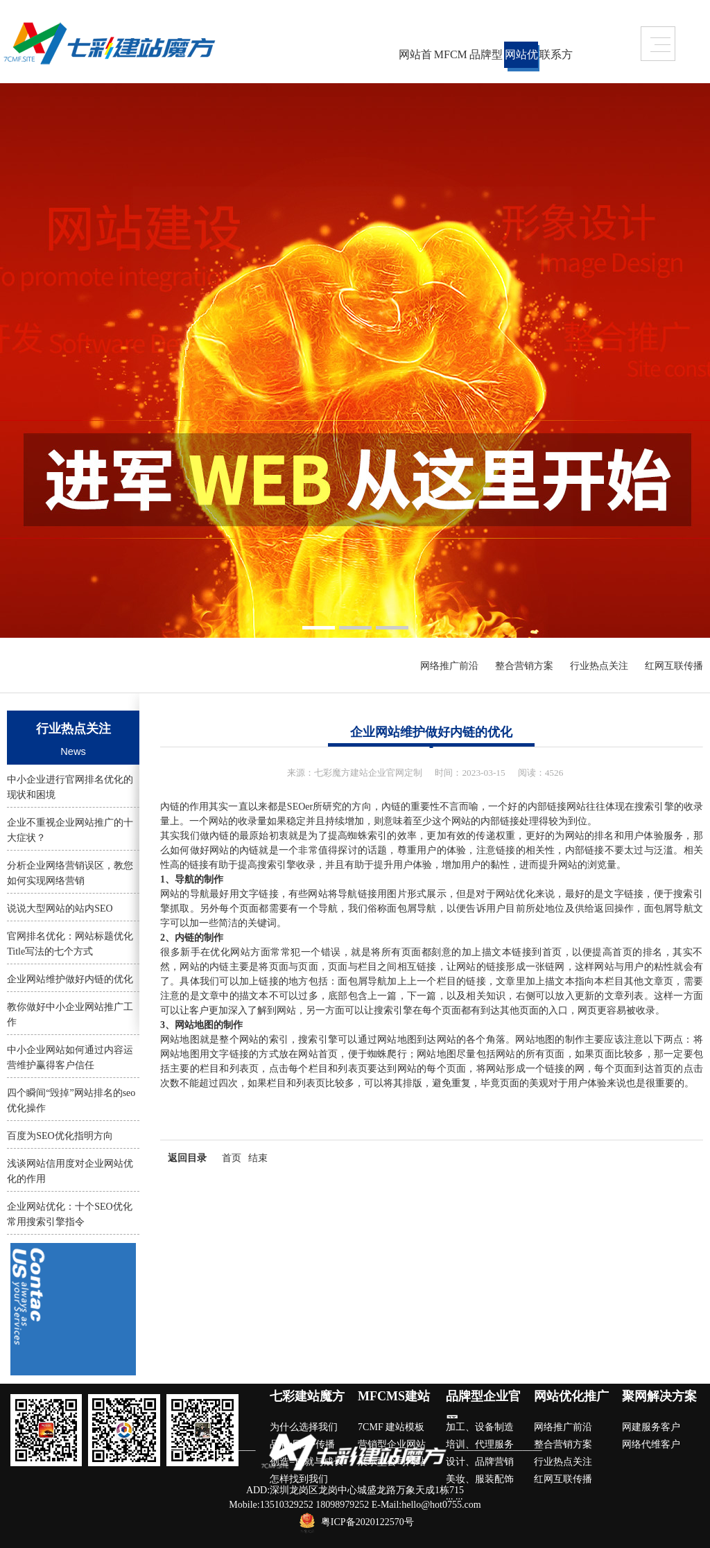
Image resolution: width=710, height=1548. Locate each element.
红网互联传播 (674, 666)
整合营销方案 (524, 666)
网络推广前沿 (449, 666)
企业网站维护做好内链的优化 (70, 979)
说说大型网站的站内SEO (59, 908)
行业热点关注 (599, 666)
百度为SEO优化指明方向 (59, 1136)
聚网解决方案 (659, 1396)
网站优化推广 (521, 58)
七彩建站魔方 (307, 1396)
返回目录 (187, 1158)
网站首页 (415, 58)
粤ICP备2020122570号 (367, 1522)
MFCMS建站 (450, 58)
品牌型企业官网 (486, 58)
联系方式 (556, 58)
